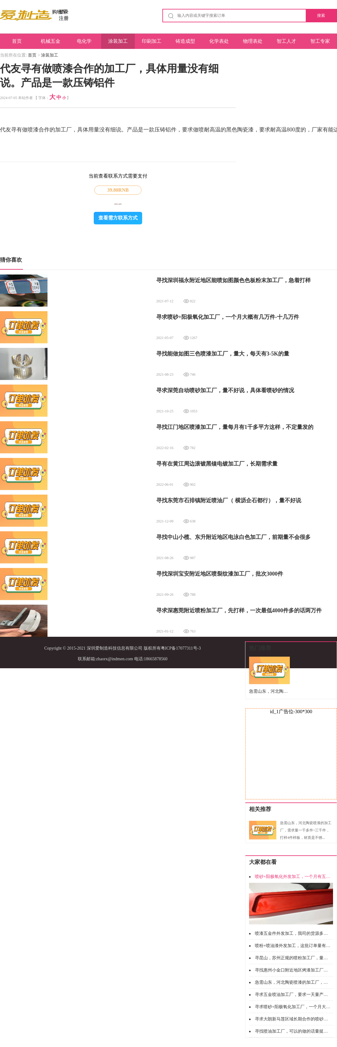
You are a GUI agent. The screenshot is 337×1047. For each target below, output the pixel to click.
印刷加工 (151, 41)
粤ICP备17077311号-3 (181, 648)
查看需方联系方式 (118, 217)
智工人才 (286, 41)
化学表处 (219, 41)
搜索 (321, 15)
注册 (64, 18)
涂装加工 (118, 41)
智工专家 (320, 41)
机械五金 (50, 41)
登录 (64, 11)
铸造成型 (185, 41)
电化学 (84, 41)
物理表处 (253, 41)
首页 (17, 41)
